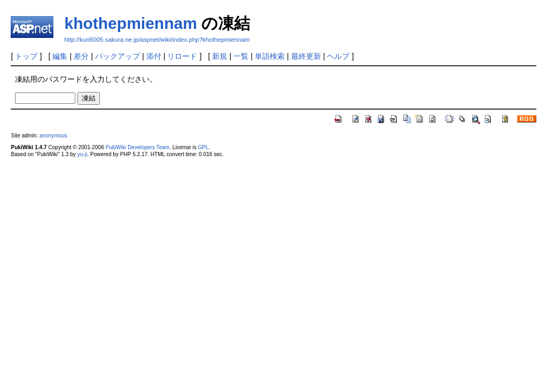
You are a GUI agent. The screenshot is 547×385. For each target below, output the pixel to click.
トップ (26, 56)
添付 (153, 56)
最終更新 (306, 56)
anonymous (53, 135)
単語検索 (270, 56)
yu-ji (82, 154)
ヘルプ (338, 56)
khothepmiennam (130, 23)
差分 (81, 56)
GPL (203, 147)
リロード (182, 56)
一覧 (240, 56)
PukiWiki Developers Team (138, 147)
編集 (59, 56)
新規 (219, 56)
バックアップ (117, 56)
